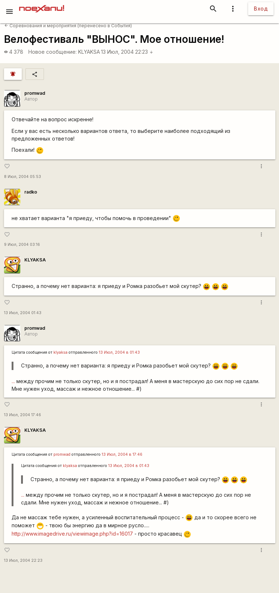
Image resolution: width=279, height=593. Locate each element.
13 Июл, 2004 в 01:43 (119, 352)
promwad (34, 93)
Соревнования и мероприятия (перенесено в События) (68, 25)
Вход (261, 8)
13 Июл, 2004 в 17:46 (122, 454)
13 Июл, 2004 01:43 (22, 312)
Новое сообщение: (52, 52)
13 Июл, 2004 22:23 (127, 52)
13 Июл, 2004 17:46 (22, 415)
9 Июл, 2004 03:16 (22, 244)
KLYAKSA (89, 52)
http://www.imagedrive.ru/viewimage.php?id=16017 (72, 534)
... (13, 381)
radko (30, 192)
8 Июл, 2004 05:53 (22, 176)
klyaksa (60, 352)
